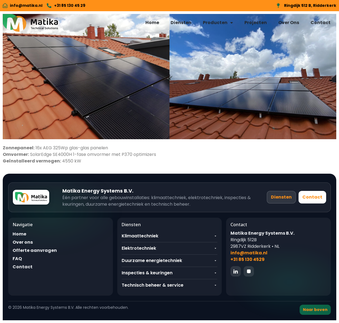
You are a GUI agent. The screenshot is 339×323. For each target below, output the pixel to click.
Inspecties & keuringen (170, 273)
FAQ (17, 258)
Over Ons (288, 22)
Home (152, 22)
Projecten (255, 22)
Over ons (23, 242)
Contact (321, 22)
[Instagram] (249, 271)
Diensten (181, 22)
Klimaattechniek (170, 236)
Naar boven (315, 309)
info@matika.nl (248, 253)
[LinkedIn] (235, 271)
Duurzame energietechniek (170, 260)
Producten (218, 23)
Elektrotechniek (170, 248)
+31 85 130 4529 (247, 259)
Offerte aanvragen (35, 250)
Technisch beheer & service (170, 285)
